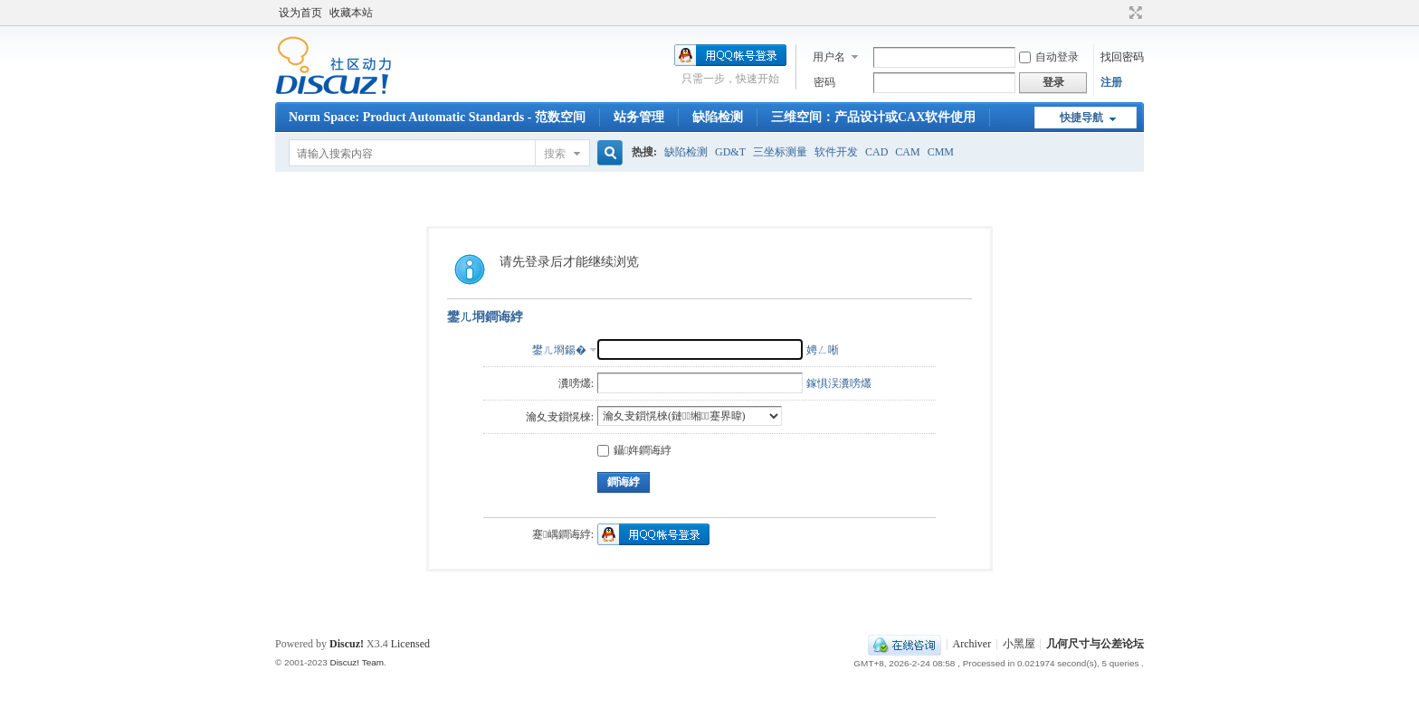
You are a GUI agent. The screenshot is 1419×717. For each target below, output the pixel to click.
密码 (824, 82)
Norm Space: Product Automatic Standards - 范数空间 (437, 117)
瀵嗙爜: (576, 383)
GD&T (730, 152)
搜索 (555, 153)
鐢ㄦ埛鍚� (559, 350)
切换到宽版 (1133, 13)
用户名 (829, 57)
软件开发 (836, 152)
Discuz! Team (356, 662)
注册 (1111, 82)
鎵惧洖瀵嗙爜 (838, 383)
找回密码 (1122, 57)
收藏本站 (351, 12)
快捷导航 (1081, 117)
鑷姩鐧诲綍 (634, 450)
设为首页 (300, 12)
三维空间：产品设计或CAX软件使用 (873, 117)
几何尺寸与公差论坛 (1095, 643)
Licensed (410, 643)
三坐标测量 (780, 152)
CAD (876, 152)
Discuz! (346, 643)
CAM (907, 152)
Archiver (972, 643)
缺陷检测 (717, 117)
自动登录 (1049, 57)
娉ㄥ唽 (822, 350)
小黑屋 (1019, 643)
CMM (941, 152)
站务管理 (639, 117)
